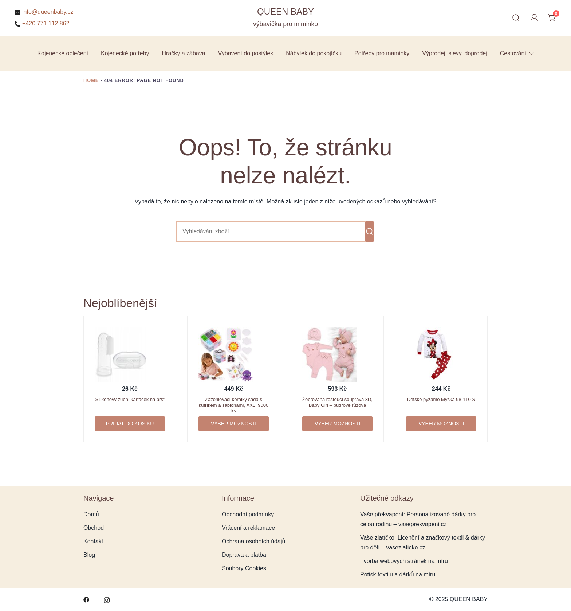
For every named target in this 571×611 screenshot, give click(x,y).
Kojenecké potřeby (125, 53)
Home (91, 80)
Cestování (513, 53)
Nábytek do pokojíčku (314, 53)
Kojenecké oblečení (62, 53)
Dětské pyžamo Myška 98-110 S (441, 399)
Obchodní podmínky (248, 514)
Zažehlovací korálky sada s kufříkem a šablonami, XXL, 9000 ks (234, 405)
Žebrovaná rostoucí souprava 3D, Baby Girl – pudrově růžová (337, 402)
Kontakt (93, 541)
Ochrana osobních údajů (253, 541)
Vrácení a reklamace (248, 528)
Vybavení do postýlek (245, 53)
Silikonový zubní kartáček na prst (129, 399)
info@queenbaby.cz (44, 12)
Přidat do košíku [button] (130, 423)
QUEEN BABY (285, 11)
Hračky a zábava (183, 53)
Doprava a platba (244, 555)
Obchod (93, 528)
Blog (89, 555)
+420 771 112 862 (42, 23)
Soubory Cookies (244, 568)
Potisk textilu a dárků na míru (397, 574)
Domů (91, 514)
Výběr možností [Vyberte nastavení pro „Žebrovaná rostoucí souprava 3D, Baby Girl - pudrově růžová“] (337, 423)
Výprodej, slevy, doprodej (454, 53)
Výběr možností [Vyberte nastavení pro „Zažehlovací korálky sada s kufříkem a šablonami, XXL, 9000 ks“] (233, 423)
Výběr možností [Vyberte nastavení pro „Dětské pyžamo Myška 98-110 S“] (441, 423)
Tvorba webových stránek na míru (404, 561)
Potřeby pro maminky (381, 53)
